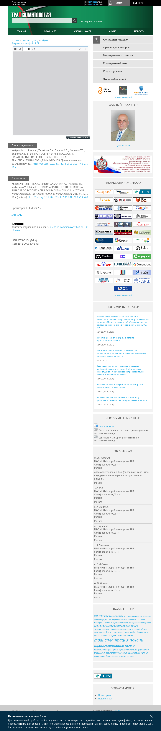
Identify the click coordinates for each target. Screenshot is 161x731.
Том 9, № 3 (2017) (29, 40)
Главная (21, 31)
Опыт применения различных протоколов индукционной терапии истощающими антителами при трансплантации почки (121, 353)
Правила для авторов (116, 47)
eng (135, 3)
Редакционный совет (116, 63)
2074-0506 (93, 2)
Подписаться (105, 698)
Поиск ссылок (106, 426)
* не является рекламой (123, 97)
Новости (139, 31)
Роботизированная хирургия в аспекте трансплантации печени (115, 339)
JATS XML (17, 214)
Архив (112, 31)
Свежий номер (82, 31)
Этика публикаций (114, 79)
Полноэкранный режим (75, 137)
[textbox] (42, 20)
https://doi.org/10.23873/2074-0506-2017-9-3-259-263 (58, 197)
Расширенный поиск (91, 21)
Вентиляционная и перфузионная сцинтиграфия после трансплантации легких (120, 386)
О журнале (50, 31)
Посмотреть (104, 695)
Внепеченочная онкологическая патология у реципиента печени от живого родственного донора (122, 399)
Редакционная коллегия (118, 55)
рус (141, 3)
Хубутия (44, 40)
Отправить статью (115, 39)
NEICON (117, 710)
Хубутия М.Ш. (122, 145)
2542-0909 (93, 4)
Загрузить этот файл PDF (25, 43)
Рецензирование (113, 71)
